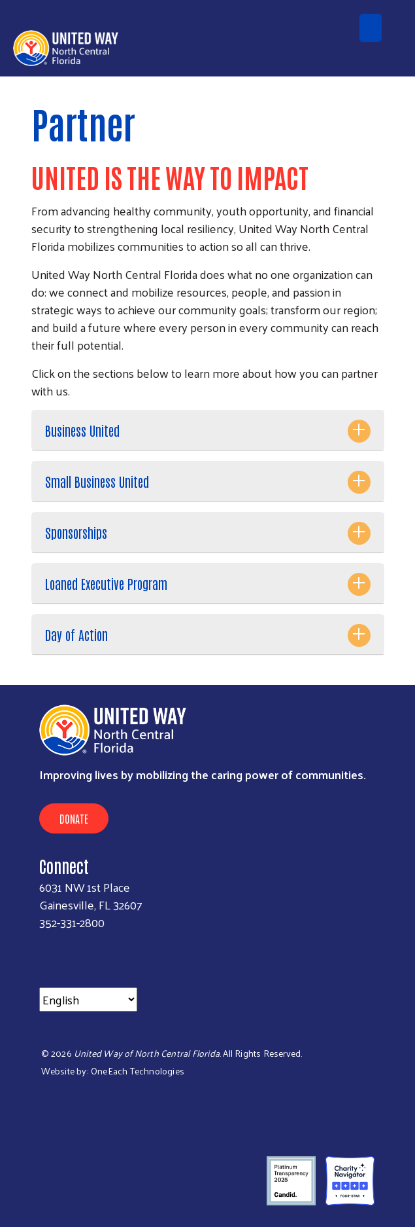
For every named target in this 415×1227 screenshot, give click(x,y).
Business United (82, 430)
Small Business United (97, 481)
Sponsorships (76, 532)
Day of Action (76, 634)
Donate (73, 818)
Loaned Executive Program (106, 583)
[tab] (208, 430)
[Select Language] (88, 999)
